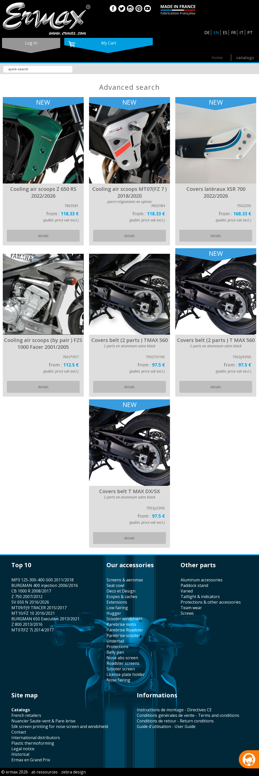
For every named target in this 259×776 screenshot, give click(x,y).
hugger (113, 613)
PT (250, 32)
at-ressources (44, 772)
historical (20, 754)
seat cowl (115, 585)
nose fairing (118, 680)
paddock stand (194, 585)
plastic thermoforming (32, 743)
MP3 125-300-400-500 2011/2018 (42, 580)
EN (216, 32)
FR (233, 32)
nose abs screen (122, 657)
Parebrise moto (121, 624)
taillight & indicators (200, 596)
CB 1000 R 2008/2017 (31, 591)
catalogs (245, 57)
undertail (115, 641)
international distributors (35, 737)
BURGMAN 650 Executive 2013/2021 (45, 619)
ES (225, 32)
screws (187, 613)
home (217, 57)
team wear (191, 607)
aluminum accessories (202, 580)
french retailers (26, 715)
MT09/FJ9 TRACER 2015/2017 (39, 607)
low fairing (117, 607)
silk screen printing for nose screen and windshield (59, 726)
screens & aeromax (124, 580)
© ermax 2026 (14, 772)
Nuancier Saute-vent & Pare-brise (43, 721)
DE (207, 32)
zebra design (73, 772)
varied (187, 591)
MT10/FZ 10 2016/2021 (33, 613)
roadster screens (122, 663)
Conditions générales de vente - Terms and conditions (188, 715)
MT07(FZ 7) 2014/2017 (32, 630)
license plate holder (125, 674)
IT (242, 32)
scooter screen (120, 669)
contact (18, 732)
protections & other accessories (211, 602)
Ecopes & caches (121, 596)
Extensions (116, 602)
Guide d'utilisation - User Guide (166, 726)
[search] (38, 69)
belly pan (115, 652)
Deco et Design (120, 591)
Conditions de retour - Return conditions (175, 721)
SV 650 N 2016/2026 (30, 602)
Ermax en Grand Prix (30, 760)
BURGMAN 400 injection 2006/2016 (44, 585)
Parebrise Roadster (124, 630)
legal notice (22, 748)
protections (117, 646)
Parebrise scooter (123, 635)
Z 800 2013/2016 (26, 624)
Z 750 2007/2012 (26, 596)
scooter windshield (124, 619)
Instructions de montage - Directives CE (174, 710)
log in (31, 43)
